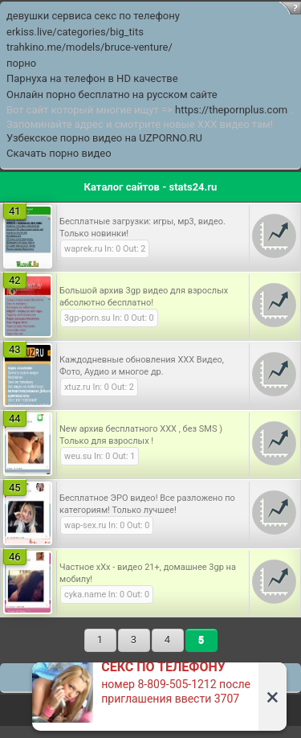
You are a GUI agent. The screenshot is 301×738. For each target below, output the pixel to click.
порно (21, 63)
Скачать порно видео (59, 153)
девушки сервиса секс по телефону (93, 16)
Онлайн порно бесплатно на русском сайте (112, 94)
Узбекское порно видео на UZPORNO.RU (104, 138)
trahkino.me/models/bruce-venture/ (89, 47)
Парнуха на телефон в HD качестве (92, 78)
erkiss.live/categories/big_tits (75, 32)
